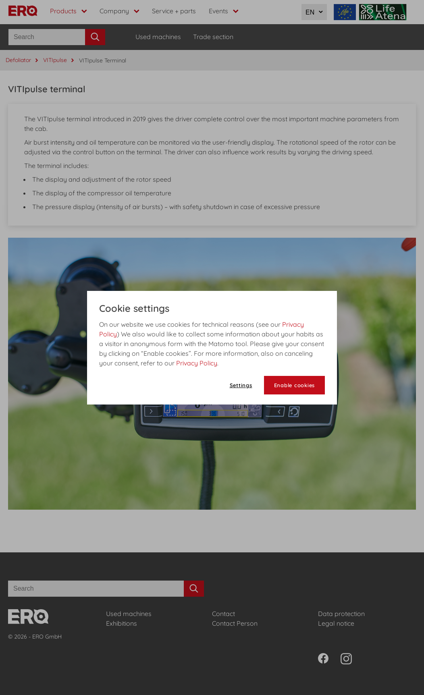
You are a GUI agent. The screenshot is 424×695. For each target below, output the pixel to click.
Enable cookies (294, 385)
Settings (241, 385)
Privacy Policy (196, 363)
